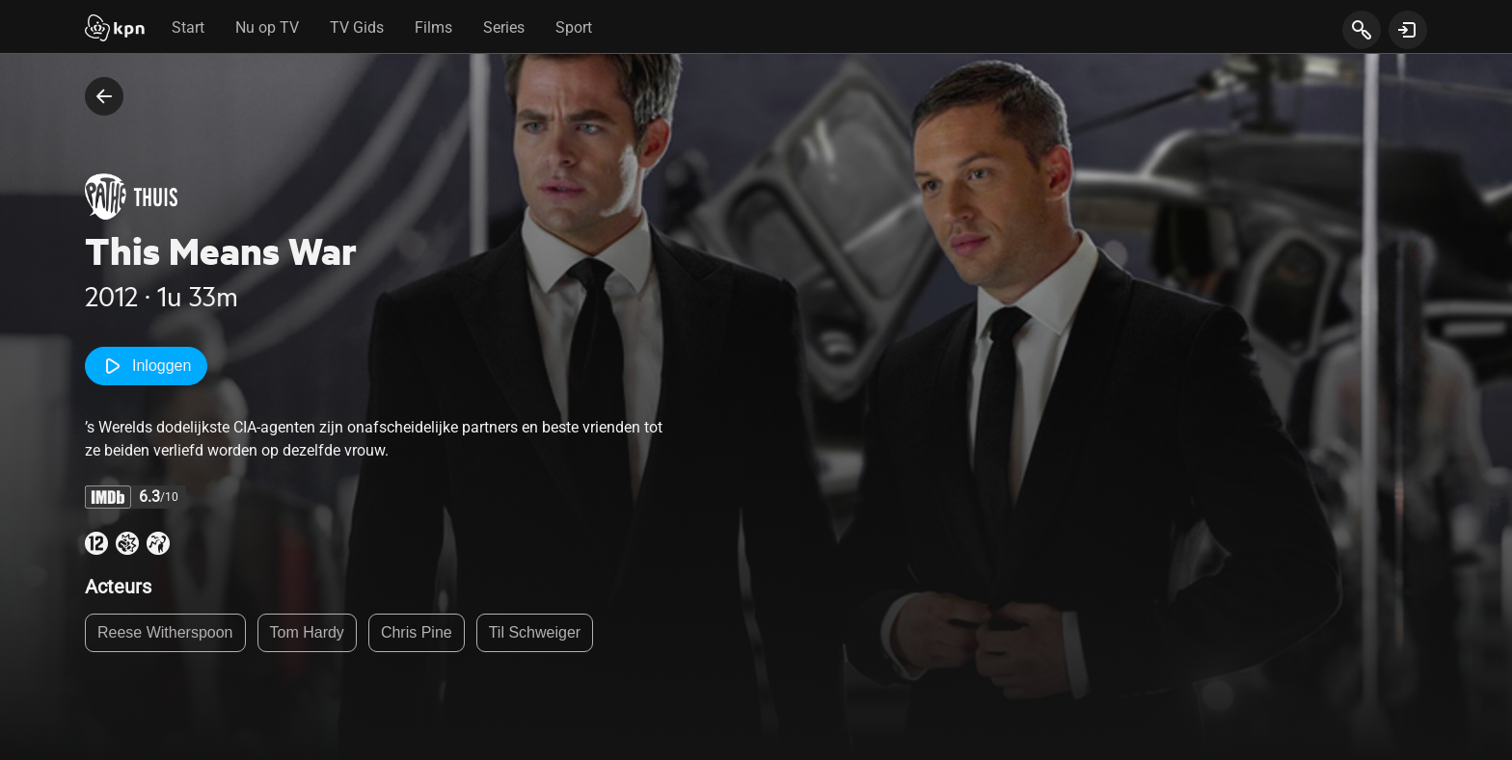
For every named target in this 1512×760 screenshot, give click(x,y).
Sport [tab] (573, 27)
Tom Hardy (307, 632)
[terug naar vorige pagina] (104, 96)
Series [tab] (504, 27)
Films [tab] (433, 27)
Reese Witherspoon (165, 632)
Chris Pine (416, 632)
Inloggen (146, 366)
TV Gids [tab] (357, 27)
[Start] (114, 30)
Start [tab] (188, 27)
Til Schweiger (534, 632)
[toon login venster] (1408, 30)
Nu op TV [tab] (267, 27)
